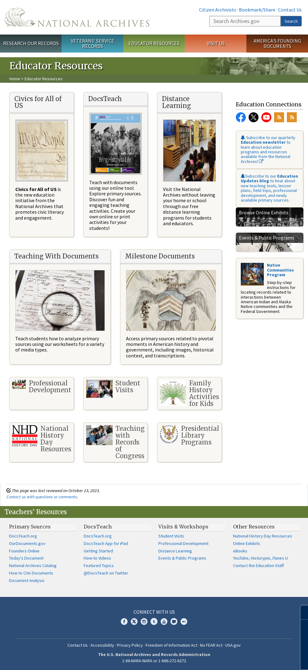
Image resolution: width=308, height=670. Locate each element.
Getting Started (98, 551)
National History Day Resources (262, 536)
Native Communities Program (280, 269)
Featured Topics (99, 565)
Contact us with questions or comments (42, 497)
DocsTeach (98, 526)
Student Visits (171, 536)
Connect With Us (154, 612)
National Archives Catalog (33, 565)
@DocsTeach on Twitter (106, 573)
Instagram (144, 621)
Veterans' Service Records (92, 43)
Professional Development (183, 543)
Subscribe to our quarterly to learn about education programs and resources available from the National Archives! (268, 149)
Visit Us (216, 43)
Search (291, 21)
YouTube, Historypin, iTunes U (260, 558)
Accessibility (102, 645)
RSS (279, 117)
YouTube (266, 117)
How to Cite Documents (31, 573)
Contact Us (290, 10)
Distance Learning (175, 551)
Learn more (252, 659)
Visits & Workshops (183, 526)
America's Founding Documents (277, 43)
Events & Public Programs (182, 558)
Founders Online (24, 551)
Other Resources (254, 526)
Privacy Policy (130, 645)
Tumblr (154, 621)
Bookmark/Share (257, 10)
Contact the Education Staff (258, 565)
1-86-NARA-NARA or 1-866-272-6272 (154, 660)
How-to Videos (97, 558)
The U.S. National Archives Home (77, 17)
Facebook (241, 117)
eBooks (240, 551)
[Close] (301, 612)
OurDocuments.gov (27, 543)
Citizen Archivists (217, 10)
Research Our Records (31, 43)
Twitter (254, 117)
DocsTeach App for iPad (106, 543)
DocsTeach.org (23, 536)
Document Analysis (26, 580)
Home (14, 78)
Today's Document (26, 558)
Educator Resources (154, 43)
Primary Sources (30, 526)
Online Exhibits (246, 543)
